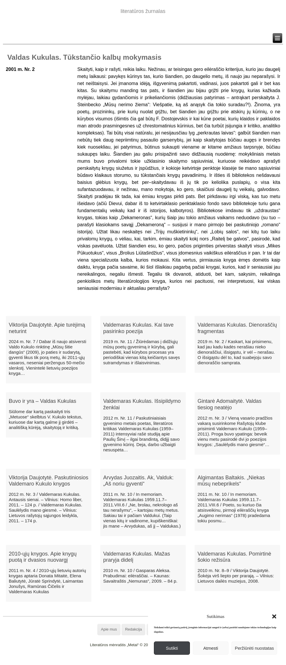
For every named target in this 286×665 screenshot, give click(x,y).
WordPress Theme (147, 660)
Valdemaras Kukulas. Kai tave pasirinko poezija (138, 328)
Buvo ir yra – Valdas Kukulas (42, 401)
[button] (274, 616)
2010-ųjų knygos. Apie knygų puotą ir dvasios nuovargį (43, 557)
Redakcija (133, 629)
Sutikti (172, 648)
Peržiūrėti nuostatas (254, 648)
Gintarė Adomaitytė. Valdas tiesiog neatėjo (230, 404)
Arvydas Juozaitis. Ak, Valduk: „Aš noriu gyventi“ (138, 481)
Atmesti (210, 648)
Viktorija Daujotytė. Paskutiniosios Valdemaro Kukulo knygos (48, 481)
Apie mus (109, 629)
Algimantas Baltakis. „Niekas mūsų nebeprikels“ (231, 481)
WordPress (121, 660)
